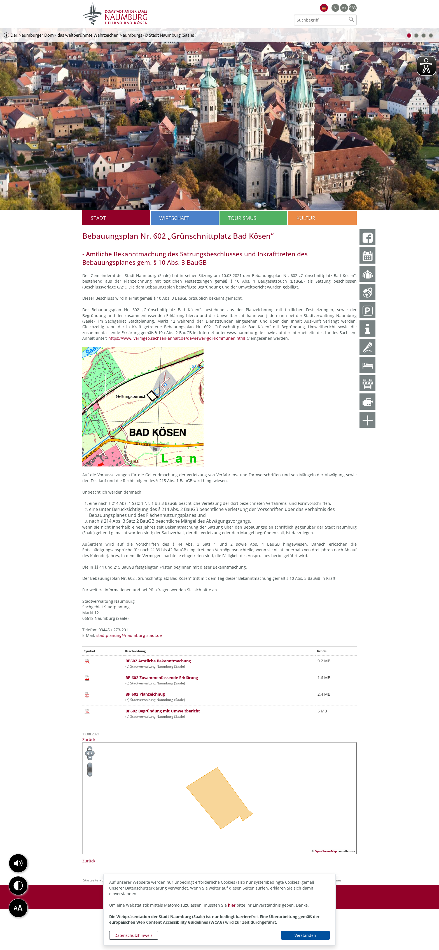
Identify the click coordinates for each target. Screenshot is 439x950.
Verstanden (305, 935)
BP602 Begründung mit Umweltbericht (162, 711)
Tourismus (242, 218)
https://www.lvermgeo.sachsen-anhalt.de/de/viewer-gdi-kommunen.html (176, 338)
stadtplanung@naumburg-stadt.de (129, 635)
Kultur (305, 218)
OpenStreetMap (326, 851)
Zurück (88, 739)
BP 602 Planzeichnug (145, 694)
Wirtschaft (174, 218)
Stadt (98, 218)
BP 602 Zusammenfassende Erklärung (161, 677)
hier (231, 905)
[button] (18, 863)
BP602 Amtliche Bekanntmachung (158, 660)
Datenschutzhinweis (134, 935)
